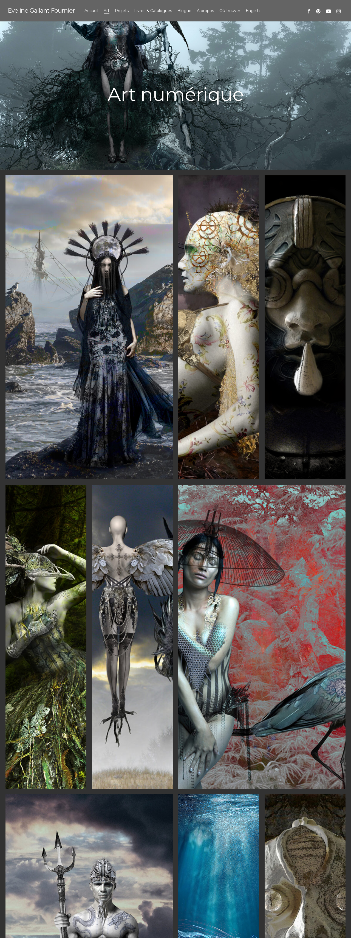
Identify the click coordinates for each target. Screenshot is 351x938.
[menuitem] (253, 10)
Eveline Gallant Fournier (41, 11)
